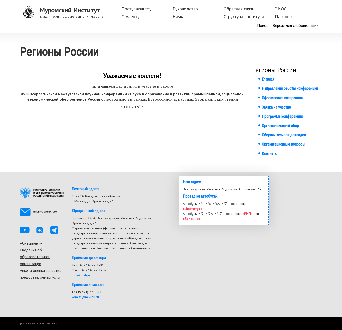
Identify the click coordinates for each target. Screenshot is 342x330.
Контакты (269, 153)
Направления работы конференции (290, 88)
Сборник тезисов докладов (284, 135)
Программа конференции (282, 116)
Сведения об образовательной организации (35, 256)
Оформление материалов (282, 98)
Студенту (130, 16)
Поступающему (136, 9)
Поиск (262, 25)
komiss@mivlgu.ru (85, 297)
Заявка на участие (276, 107)
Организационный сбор (280, 125)
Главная (268, 79)
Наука (178, 16)
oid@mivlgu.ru (83, 275)
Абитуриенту (31, 243)
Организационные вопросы (283, 144)
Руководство (185, 9)
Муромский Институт (70, 10)
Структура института (244, 16)
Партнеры (284, 16)
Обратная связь (239, 9)
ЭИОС (280, 9)
